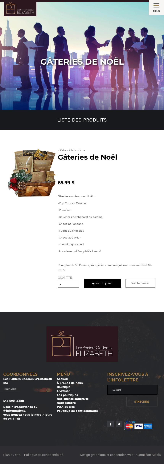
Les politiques (67, 395)
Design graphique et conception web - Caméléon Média (120, 454)
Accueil (62, 379)
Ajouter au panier (102, 283)
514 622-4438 (13, 401)
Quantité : (65, 277)
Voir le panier (140, 283)
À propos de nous (70, 383)
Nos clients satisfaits (72, 399)
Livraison (64, 391)
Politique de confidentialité (77, 411)
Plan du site (66, 407)
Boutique (63, 387)
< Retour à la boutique (71, 150)
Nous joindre (66, 403)
